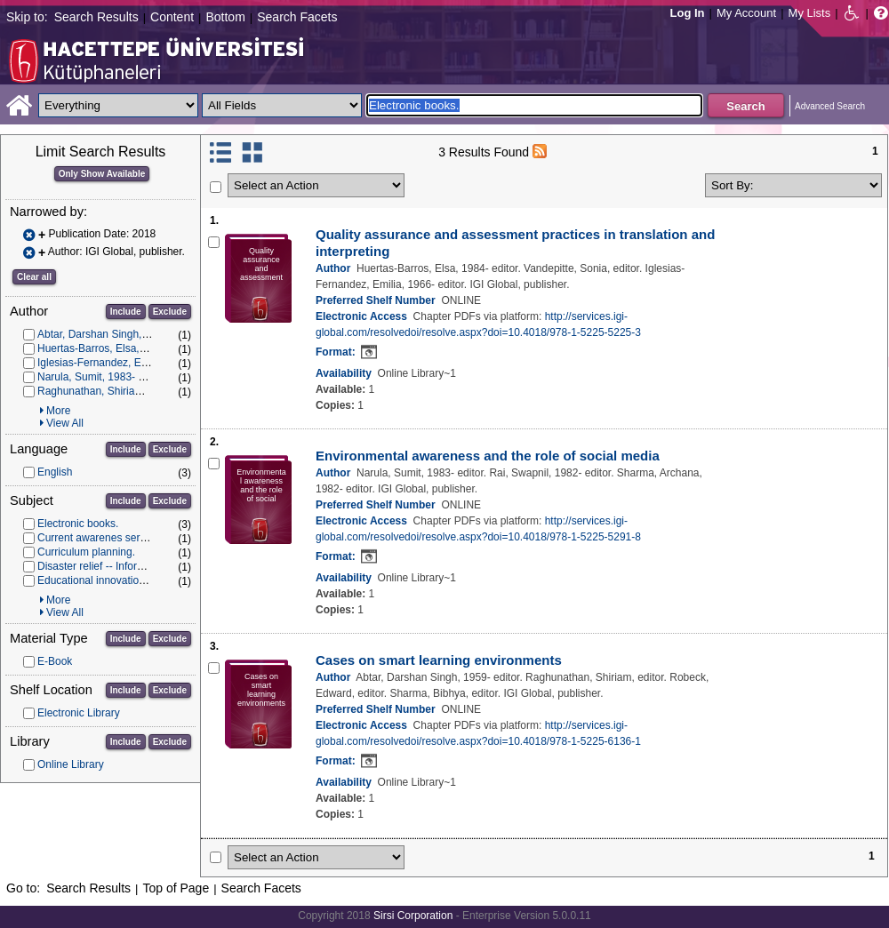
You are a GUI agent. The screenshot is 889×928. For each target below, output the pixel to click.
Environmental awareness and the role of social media (488, 455)
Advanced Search (830, 106)
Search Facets (297, 17)
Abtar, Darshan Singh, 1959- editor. (120, 334)
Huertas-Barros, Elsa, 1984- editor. (119, 348)
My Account (746, 13)
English (54, 472)
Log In (687, 13)
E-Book (54, 661)
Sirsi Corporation (413, 915)
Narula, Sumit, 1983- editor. (102, 377)
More (58, 410)
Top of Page (175, 888)
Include (125, 311)
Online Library (70, 764)
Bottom (224, 17)
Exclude (170, 311)
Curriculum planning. (86, 552)
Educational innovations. (95, 580)
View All (65, 423)
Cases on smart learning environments (439, 660)
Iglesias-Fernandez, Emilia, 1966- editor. (132, 362)
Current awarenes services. (102, 538)
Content (172, 17)
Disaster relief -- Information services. (125, 566)
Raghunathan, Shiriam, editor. (108, 391)
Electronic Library (78, 713)
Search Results (96, 17)
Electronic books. (77, 523)
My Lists (810, 13)
